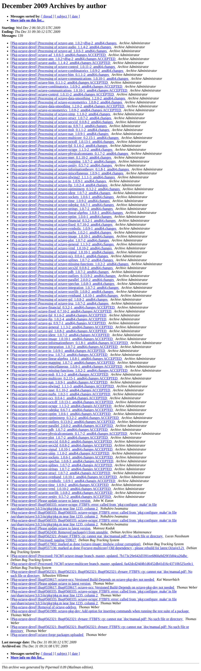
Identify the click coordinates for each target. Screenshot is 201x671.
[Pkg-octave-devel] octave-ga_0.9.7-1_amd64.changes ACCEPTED (58, 323)
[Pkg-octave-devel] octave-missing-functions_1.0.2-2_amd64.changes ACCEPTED (69, 370)
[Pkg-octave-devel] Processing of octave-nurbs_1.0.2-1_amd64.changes (61, 232)
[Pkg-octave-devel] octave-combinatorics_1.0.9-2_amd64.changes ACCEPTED (66, 86)
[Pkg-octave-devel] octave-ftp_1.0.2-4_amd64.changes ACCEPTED (58, 319)
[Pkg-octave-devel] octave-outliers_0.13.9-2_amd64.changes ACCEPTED (62, 422)
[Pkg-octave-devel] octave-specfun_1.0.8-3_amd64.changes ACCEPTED (62, 461)
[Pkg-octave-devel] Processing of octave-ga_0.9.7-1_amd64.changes (59, 126)
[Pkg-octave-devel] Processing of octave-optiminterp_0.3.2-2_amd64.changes (65, 189)
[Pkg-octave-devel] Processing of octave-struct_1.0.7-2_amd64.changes (61, 118)
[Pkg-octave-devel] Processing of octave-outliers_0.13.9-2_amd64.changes (63, 276)
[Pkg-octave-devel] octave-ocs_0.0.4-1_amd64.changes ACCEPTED (59, 398)
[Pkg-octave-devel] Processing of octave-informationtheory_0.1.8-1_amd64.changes (70, 169)
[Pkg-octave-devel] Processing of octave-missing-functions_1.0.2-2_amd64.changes (69, 264)
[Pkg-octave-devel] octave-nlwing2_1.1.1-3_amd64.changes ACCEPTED (62, 386)
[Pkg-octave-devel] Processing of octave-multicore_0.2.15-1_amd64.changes (64, 138)
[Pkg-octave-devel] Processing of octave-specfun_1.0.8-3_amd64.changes (62, 284)
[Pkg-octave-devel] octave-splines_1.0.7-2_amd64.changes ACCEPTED (61, 465)
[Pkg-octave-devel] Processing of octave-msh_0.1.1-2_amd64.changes (60, 130)
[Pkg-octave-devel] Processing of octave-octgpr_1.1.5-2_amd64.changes (61, 149)
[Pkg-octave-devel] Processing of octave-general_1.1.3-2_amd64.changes (62, 244)
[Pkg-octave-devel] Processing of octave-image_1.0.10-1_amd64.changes (62, 236)
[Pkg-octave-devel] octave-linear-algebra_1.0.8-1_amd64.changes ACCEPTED (66, 358)
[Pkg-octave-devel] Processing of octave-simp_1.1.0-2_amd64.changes (60, 114)
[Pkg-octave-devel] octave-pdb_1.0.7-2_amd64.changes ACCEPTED (59, 429)
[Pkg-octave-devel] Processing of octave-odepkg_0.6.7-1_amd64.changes (62, 205)
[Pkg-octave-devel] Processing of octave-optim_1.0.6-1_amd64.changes (61, 216)
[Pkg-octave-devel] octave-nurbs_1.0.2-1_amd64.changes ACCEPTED (60, 394)
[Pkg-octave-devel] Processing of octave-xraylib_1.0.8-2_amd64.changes (62, 291)
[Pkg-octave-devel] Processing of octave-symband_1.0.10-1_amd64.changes (64, 295)
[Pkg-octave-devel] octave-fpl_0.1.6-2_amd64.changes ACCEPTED (58, 315)
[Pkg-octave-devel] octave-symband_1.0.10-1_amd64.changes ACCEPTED (64, 477)
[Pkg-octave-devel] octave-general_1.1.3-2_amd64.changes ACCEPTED (62, 327)
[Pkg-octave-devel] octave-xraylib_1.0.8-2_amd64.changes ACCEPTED (61, 493)
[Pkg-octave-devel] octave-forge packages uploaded (47, 635)
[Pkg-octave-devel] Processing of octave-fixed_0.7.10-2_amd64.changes (61, 224)
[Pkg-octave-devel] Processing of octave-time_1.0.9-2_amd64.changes (60, 201)
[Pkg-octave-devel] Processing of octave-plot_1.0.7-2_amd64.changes (60, 240)
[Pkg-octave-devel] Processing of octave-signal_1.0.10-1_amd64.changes (62, 252)
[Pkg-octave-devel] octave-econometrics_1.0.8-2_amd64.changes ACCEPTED (66, 110)
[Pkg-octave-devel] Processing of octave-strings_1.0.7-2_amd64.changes (62, 209)
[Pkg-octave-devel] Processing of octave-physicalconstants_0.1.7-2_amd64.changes (69, 153)
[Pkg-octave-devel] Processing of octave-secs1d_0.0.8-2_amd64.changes (62, 122)
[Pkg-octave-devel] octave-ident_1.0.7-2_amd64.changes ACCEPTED (60, 335)
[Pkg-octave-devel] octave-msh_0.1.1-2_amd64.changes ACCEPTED (59, 374)
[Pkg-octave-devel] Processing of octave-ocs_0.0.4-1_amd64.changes (59, 256)
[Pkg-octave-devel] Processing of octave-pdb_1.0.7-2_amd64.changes (60, 272)
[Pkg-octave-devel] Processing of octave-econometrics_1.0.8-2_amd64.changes (66, 102)
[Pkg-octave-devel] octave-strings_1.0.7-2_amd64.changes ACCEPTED (61, 469)
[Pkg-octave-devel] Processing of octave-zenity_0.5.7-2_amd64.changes (61, 165)
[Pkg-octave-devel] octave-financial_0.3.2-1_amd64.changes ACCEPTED (62, 307)
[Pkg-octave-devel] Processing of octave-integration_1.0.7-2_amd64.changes (64, 287)
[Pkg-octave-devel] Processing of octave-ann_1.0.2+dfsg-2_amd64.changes (63, 43)
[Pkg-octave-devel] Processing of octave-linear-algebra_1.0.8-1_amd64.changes (67, 213)
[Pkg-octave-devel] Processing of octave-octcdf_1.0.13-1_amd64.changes (62, 142)
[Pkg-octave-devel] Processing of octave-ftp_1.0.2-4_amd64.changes (59, 185)
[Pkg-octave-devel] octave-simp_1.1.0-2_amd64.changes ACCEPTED (60, 453)
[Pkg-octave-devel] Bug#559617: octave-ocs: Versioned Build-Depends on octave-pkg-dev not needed (82, 579)
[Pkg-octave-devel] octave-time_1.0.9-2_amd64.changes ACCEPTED (59, 485)
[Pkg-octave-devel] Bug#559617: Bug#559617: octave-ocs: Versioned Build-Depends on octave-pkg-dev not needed (92, 587)
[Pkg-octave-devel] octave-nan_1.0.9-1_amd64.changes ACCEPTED (59, 382)
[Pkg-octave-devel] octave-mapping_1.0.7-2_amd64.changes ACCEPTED (62, 362)
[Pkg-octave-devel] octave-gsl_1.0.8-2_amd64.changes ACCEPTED (58, 331)
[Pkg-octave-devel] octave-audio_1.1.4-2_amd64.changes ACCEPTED (60, 63)
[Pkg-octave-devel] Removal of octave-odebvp (43, 607)
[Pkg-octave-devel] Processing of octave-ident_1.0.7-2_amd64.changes (60, 193)
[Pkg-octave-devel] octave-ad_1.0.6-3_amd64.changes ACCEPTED (58, 55)
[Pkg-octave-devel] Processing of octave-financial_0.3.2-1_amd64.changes (63, 220)
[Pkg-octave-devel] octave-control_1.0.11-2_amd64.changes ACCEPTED (62, 94)
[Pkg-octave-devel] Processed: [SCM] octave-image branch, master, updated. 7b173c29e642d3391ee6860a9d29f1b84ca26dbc (99, 556)
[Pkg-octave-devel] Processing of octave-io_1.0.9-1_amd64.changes (58, 181)
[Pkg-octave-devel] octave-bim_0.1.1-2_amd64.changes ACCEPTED (59, 82)
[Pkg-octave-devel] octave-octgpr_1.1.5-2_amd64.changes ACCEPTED (61, 406)
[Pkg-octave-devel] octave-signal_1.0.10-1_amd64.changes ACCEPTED (61, 449)
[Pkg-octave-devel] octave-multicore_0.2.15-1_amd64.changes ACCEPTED (64, 378)
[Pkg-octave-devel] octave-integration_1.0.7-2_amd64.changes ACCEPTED (64, 347)
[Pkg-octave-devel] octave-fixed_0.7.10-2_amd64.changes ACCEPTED (61, 311)
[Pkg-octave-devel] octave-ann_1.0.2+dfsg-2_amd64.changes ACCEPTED (63, 59)
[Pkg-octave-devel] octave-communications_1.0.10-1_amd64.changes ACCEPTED (69, 90)
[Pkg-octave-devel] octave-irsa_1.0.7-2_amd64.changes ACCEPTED (59, 355)
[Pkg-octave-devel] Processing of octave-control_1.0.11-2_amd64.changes (63, 67)
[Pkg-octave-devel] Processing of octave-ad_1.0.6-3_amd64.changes (59, 51)
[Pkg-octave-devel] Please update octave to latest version (50, 500)
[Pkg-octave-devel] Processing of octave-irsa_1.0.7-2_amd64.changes (59, 303)
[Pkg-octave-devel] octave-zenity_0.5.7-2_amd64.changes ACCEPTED (61, 497)
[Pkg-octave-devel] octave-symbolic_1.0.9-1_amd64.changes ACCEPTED (63, 481)
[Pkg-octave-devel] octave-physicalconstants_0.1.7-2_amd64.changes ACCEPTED (69, 433)
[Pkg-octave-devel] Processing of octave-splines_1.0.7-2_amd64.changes (62, 260)
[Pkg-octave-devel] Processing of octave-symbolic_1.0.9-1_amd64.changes (63, 228)
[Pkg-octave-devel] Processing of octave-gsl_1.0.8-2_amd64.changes (59, 299)
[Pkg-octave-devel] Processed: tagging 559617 (43, 540)
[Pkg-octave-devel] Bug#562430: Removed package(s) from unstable (59, 532)
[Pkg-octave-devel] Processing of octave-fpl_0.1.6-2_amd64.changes (59, 145)
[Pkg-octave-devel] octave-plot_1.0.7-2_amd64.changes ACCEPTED (59, 437)
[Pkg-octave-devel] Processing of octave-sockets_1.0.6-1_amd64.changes (62, 197)
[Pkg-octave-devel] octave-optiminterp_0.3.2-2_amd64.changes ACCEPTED (65, 418)
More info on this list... (27, 20)
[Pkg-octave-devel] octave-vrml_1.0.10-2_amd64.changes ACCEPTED (61, 489)
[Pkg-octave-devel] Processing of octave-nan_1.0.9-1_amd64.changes (59, 134)
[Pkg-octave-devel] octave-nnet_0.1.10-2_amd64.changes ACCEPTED (60, 390)
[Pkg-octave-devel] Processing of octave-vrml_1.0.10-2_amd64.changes (61, 248)
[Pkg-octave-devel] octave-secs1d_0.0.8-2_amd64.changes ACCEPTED (61, 441)
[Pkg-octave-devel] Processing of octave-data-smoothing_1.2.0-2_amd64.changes (68, 98)
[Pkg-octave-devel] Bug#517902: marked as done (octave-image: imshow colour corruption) (75, 544)
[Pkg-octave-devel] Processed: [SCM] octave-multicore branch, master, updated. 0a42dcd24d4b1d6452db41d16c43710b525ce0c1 (102, 564)
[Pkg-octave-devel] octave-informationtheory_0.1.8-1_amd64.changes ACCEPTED (69, 343)
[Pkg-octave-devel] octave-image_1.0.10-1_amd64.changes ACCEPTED (62, 339)
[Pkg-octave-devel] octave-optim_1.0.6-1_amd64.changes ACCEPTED (60, 414)
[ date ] (75, 16)
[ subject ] (62, 16)
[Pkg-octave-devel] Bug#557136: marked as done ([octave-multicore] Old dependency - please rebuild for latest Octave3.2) (97, 548)
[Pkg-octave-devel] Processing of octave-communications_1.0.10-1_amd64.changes (69, 78)
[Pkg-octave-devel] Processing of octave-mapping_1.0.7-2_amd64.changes (63, 161)
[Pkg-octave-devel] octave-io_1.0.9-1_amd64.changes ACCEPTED (58, 351)
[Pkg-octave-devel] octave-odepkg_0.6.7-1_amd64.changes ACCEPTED (62, 410)
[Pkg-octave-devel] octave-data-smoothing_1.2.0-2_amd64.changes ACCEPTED (67, 106)
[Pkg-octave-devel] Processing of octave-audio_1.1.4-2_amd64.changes (61, 47)
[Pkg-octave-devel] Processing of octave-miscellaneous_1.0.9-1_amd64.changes (67, 173)
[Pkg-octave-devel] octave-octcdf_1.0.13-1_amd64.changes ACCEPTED (62, 402)
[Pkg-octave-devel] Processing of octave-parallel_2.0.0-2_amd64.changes (62, 280)
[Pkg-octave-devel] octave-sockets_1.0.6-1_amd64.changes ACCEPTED (62, 457)
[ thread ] (47, 16)
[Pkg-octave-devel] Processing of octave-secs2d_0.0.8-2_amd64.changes (62, 268)
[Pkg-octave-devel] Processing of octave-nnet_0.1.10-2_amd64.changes (61, 157)
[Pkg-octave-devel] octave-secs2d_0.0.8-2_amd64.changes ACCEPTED (61, 445)
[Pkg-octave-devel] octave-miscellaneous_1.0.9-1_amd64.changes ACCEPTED (66, 366)
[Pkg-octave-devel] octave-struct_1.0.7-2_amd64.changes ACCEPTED (60, 473)
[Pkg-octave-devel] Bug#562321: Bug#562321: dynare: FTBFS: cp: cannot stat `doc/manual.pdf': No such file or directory (97, 619)
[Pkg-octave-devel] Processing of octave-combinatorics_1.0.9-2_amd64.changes (67, 71)
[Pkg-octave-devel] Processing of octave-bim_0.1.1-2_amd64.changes (60, 74)
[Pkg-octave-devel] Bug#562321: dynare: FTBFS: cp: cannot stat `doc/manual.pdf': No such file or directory (87, 536)
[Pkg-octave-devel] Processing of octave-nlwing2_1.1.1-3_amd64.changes (63, 177)
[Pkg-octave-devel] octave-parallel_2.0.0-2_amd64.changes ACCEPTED (62, 426)
